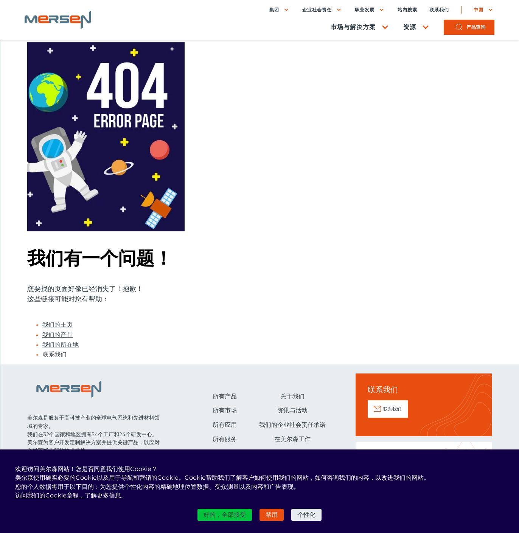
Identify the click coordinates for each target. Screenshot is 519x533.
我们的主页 (57, 324)
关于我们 (292, 396)
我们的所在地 (60, 344)
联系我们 (436, 10)
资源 (407, 28)
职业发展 (362, 10)
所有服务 (225, 439)
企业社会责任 (314, 10)
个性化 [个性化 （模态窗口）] (306, 514)
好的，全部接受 (225, 514)
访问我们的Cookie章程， (50, 495)
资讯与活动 (292, 410)
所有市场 (225, 410)
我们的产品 (57, 335)
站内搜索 (405, 10)
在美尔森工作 (292, 439)
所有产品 (225, 396)
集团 (272, 10)
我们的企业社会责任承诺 (292, 424)
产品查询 (473, 28)
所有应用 (225, 424)
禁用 (272, 514)
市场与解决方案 (350, 28)
